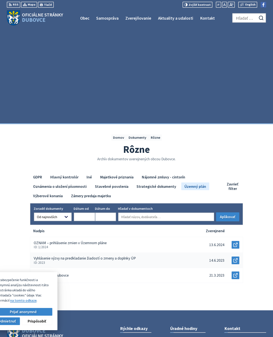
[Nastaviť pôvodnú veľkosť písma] (224, 5)
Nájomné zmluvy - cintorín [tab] (163, 82)
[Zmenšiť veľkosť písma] (218, 5)
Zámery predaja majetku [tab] (91, 101)
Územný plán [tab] (195, 91)
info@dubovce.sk (237, 285)
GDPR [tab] (37, 82)
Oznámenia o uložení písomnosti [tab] (60, 91)
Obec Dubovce (41, 256)
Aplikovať (229, 123)
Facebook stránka (237, 290)
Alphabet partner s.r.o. (62, 252)
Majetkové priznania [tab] (117, 82)
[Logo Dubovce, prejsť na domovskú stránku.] (35, 18)
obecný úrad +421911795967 (245, 280)
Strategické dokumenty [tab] (156, 91)
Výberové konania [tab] (48, 101)
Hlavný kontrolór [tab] (64, 82)
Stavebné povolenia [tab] (111, 91)
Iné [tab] (89, 82)
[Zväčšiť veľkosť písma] (231, 5)
